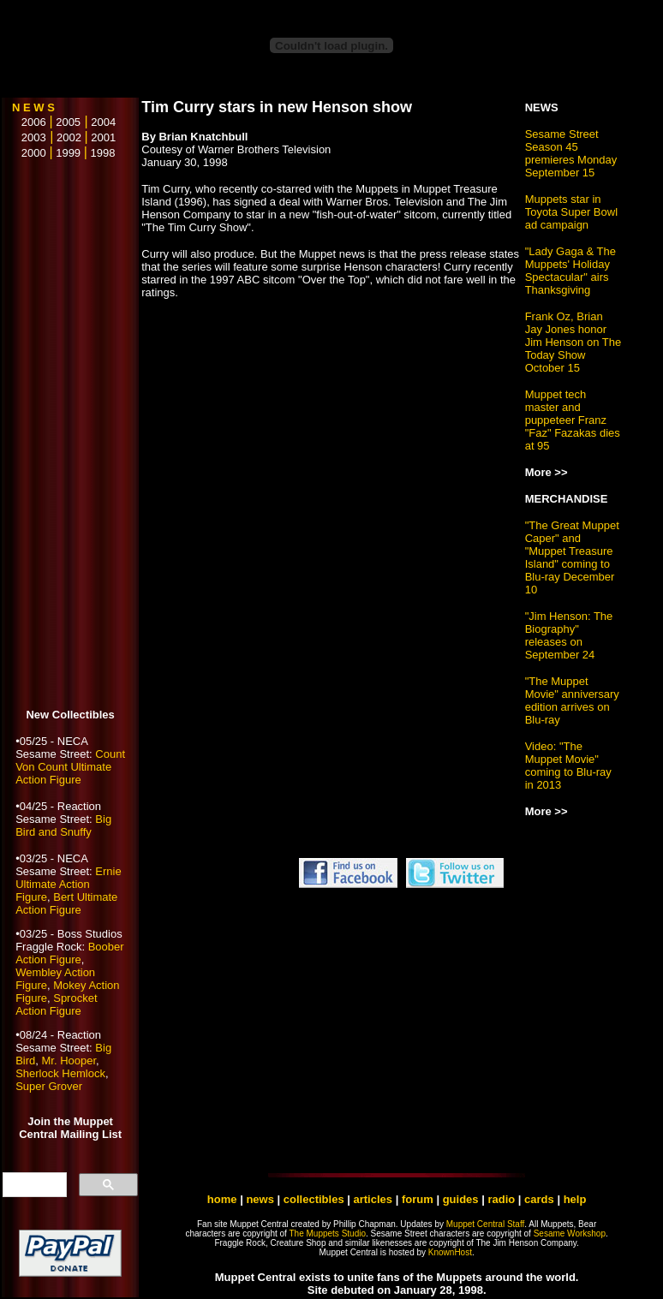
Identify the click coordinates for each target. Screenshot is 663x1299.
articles (375, 1199)
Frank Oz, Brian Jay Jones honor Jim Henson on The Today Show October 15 (573, 342)
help (575, 1199)
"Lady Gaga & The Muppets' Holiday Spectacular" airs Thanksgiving (570, 270)
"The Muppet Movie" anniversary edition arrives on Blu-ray (572, 700)
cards (539, 1199)
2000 (29, 152)
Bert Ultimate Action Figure (66, 903)
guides (461, 1199)
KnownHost (450, 1252)
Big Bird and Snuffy (63, 825)
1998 (103, 152)
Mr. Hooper (68, 1060)
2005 (68, 122)
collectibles (314, 1199)
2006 (29, 122)
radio (501, 1199)
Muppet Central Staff (485, 1224)
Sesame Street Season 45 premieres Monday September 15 (571, 153)
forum (417, 1199)
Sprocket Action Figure (56, 1004)
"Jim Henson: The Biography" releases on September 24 (569, 635)
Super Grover (48, 1086)
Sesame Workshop (570, 1233)
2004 (103, 122)
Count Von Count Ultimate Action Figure (70, 767)
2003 (29, 137)
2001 (103, 137)
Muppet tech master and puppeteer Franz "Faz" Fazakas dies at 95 (572, 420)
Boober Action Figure (69, 953)
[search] (33, 1185)
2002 (69, 137)
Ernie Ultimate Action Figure (68, 884)
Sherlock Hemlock (60, 1073)
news (260, 1199)
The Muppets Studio (328, 1233)
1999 (68, 152)
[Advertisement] (70, 435)
